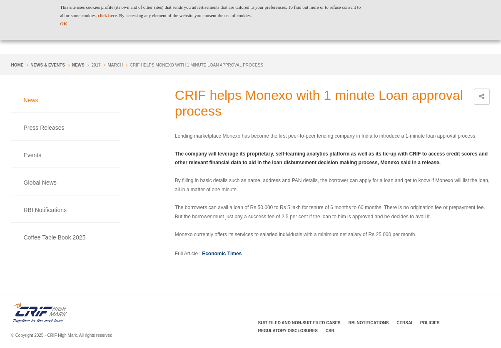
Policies (430, 323)
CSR (330, 330)
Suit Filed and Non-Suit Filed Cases (299, 323)
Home (17, 65)
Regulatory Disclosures (288, 330)
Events (33, 155)
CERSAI (404, 323)
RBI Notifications (45, 210)
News (78, 65)
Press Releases (44, 127)
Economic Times (222, 254)
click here (107, 15)
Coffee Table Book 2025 (55, 237)
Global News (40, 182)
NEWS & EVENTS (47, 65)
